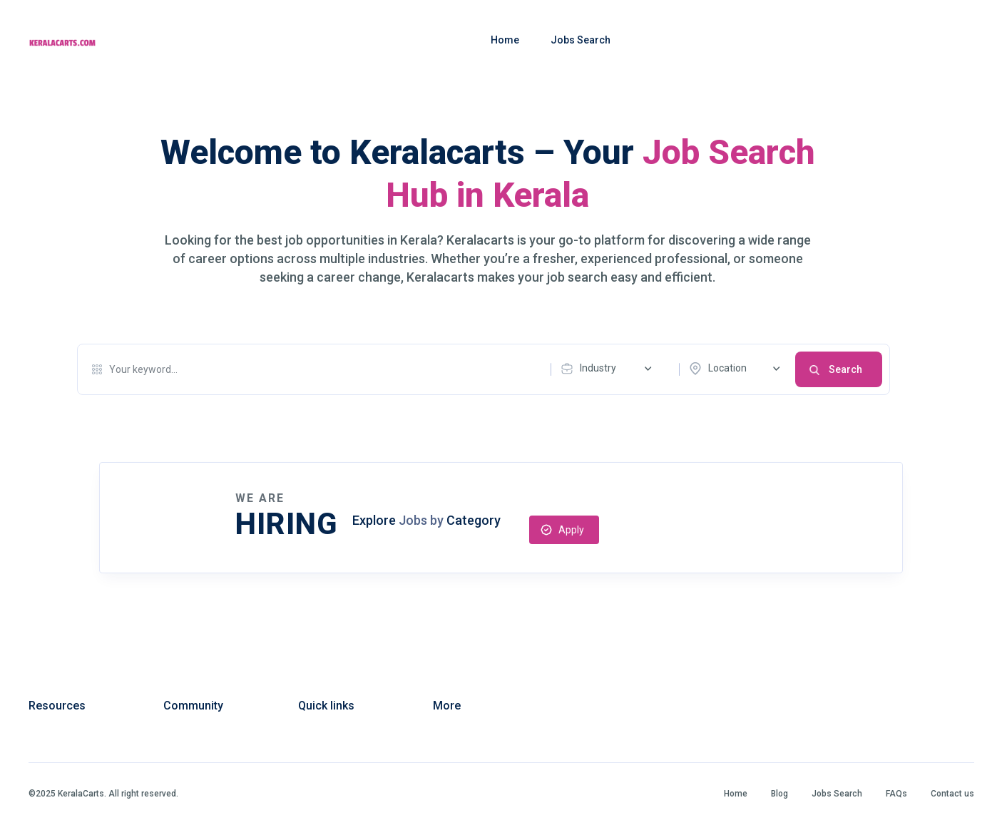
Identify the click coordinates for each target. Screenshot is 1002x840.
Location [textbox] (727, 368)
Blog (779, 794)
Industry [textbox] (598, 368)
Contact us (952, 794)
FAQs (896, 794)
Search (845, 369)
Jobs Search (580, 40)
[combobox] (609, 369)
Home (505, 40)
